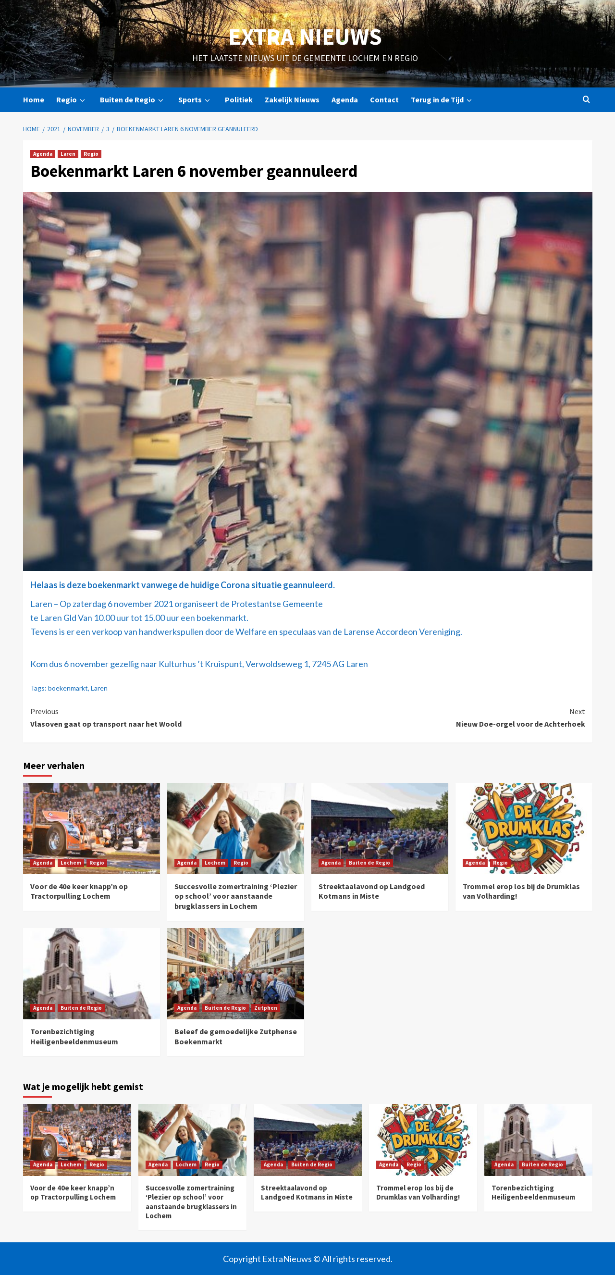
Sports (195, 100)
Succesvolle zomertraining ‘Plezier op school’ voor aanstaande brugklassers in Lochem (235, 896)
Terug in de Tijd (443, 100)
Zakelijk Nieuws (292, 99)
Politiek (239, 99)
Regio (72, 100)
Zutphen (265, 1007)
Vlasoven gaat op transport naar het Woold (169, 717)
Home (33, 99)
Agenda (345, 99)
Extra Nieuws (305, 36)
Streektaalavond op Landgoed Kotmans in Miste (372, 891)
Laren (68, 153)
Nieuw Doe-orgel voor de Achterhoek (446, 717)
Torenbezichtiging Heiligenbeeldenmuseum (74, 1036)
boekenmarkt (68, 688)
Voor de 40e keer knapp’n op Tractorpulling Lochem (79, 891)
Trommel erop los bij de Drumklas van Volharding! (418, 1192)
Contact (384, 99)
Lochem (71, 862)
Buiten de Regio (133, 100)
